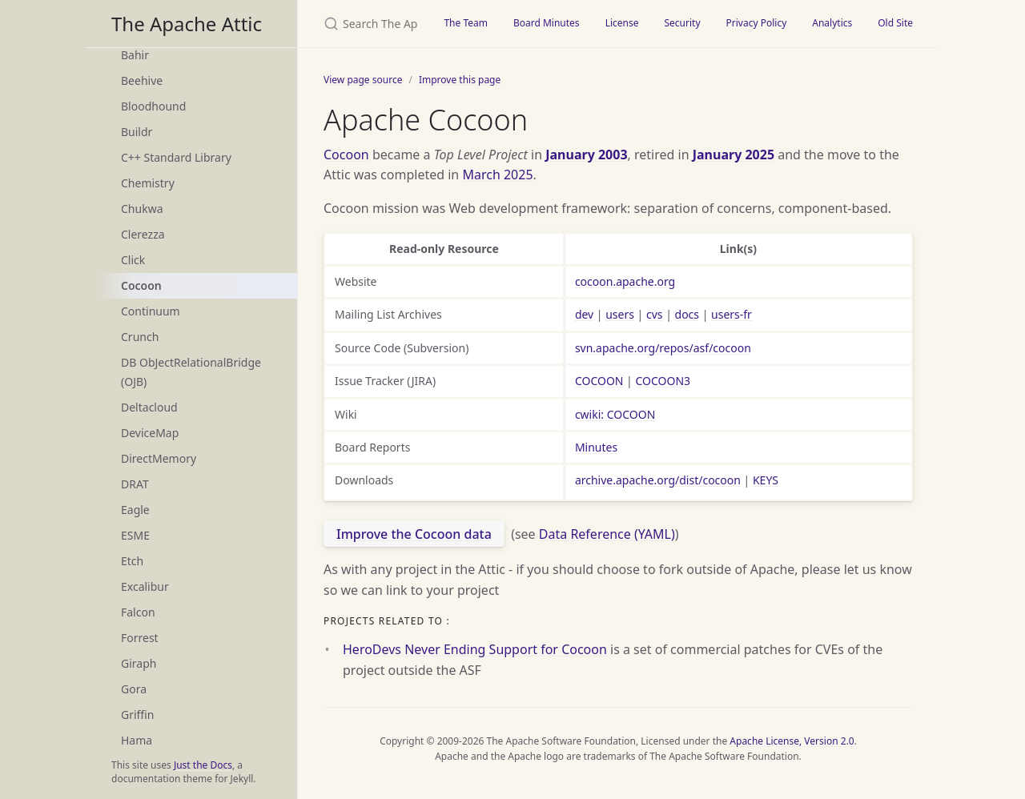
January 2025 (733, 154)
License (622, 23)
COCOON (599, 380)
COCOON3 (662, 380)
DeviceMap (150, 432)
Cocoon (141, 285)
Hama (136, 740)
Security (682, 23)
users (619, 314)
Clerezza (143, 234)
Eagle (135, 509)
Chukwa (142, 208)
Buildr (136, 131)
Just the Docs (203, 765)
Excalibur (145, 586)
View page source (363, 79)
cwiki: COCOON (615, 414)
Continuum (150, 311)
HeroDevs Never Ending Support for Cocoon (475, 649)
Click (133, 259)
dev (584, 314)
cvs (654, 314)
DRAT (135, 484)
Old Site (895, 23)
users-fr (731, 314)
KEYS (765, 480)
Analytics (832, 23)
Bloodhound (153, 106)
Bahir (135, 54)
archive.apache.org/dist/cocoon (658, 480)
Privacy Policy (756, 23)
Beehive (142, 80)
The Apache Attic (186, 23)
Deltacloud (149, 407)
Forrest (140, 637)
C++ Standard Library (176, 157)
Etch (132, 560)
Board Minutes (546, 23)
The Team (466, 23)
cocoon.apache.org (625, 281)
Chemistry (148, 183)
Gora (134, 689)
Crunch (140, 336)
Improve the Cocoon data (414, 534)
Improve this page (459, 79)
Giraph (138, 663)
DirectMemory (158, 458)
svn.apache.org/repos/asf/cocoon (663, 347)
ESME (135, 535)
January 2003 (586, 154)
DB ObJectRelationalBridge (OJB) (191, 372)
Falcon (138, 612)
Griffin (137, 714)
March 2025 (497, 174)
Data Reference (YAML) (607, 534)
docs (687, 314)
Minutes (596, 447)
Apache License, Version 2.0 (792, 741)
